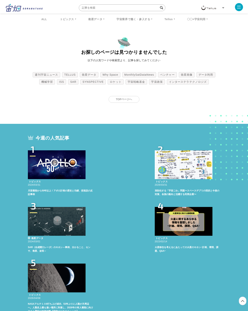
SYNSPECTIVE (93, 81)
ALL (44, 19)
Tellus (168, 19)
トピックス (67, 19)
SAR (73, 81)
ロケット (115, 81)
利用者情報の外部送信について (144, 290)
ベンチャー (167, 74)
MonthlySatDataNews (139, 74)
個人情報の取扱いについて (112, 290)
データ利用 (206, 74)
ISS (61, 81)
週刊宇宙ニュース (46, 74)
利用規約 (92, 290)
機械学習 (47, 81)
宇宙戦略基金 (136, 81)
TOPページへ (124, 99)
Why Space (110, 74)
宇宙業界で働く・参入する (133, 19)
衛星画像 (186, 74)
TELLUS (70, 74)
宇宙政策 (157, 81)
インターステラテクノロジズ (188, 81)
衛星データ (95, 19)
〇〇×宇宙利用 (196, 19)
